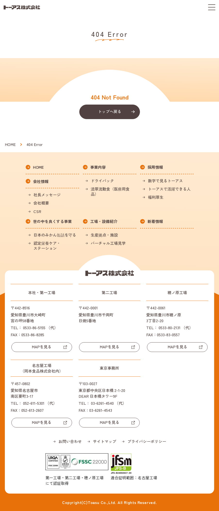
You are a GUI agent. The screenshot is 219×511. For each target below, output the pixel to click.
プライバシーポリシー (146, 441)
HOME (10, 144)
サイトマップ (104, 441)
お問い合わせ (70, 441)
